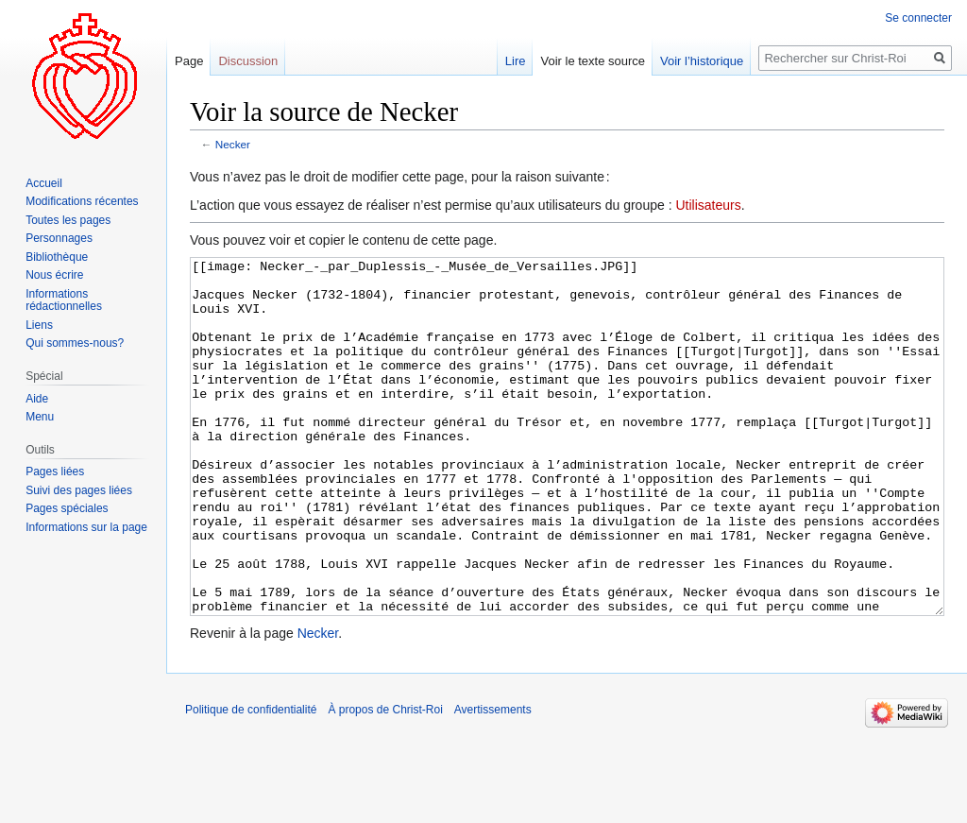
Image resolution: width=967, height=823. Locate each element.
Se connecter (918, 18)
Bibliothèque (56, 257)
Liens (39, 325)
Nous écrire (54, 275)
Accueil (43, 183)
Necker (232, 144)
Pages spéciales (66, 508)
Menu (39, 416)
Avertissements (493, 780)
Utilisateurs (707, 205)
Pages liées (54, 471)
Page (189, 61)
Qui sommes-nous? (74, 343)
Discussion (248, 61)
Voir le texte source (592, 61)
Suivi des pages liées (78, 490)
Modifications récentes (81, 201)
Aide (36, 398)
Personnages (59, 238)
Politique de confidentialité (250, 780)
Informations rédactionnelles (63, 300)
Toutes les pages (67, 220)
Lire (515, 61)
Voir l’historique (701, 61)
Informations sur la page (86, 527)
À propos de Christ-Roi (385, 780)
